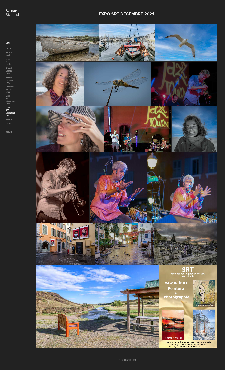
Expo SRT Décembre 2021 (10, 111)
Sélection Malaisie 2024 (10, 80)
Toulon (9, 123)
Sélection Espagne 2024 (10, 71)
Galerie (9, 119)
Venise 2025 (9, 53)
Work (8, 43)
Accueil (9, 132)
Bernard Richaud (12, 12)
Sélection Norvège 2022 (10, 89)
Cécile (8, 48)
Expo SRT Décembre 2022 (10, 100)
